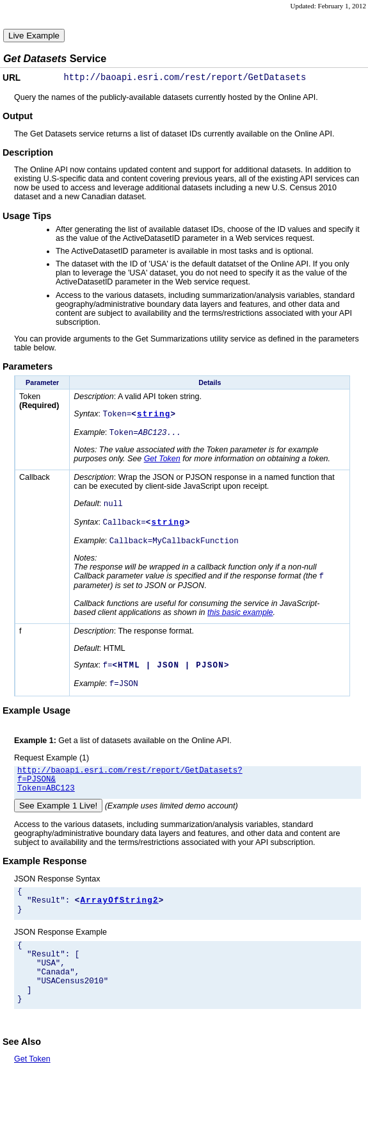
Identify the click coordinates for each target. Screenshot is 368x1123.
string (153, 417)
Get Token (162, 463)
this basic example (240, 622)
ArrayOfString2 (120, 922)
